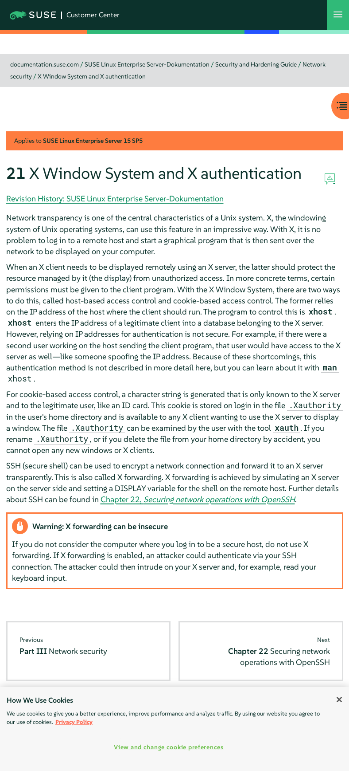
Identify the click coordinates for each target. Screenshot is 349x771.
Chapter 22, (198, 499)
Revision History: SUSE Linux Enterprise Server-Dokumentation (115, 198)
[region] (174, 729)
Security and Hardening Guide (256, 64)
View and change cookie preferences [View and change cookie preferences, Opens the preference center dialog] (168, 747)
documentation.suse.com (44, 64)
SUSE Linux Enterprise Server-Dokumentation (147, 64)
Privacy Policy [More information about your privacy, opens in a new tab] (74, 722)
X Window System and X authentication (92, 76)
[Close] (339, 699)
